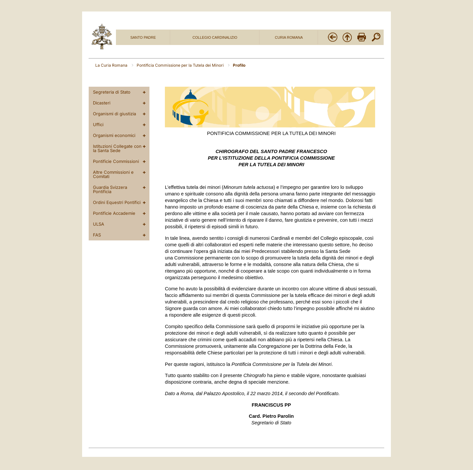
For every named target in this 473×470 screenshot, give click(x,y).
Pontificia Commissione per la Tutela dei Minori (181, 65)
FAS (97, 234)
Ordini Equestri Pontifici (117, 202)
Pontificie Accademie (114, 213)
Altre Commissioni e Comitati (113, 174)
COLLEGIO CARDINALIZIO (214, 37)
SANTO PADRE (143, 37)
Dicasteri (101, 102)
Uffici (98, 124)
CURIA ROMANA (289, 37)
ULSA (98, 224)
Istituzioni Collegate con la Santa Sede (117, 148)
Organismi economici (114, 135)
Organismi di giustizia (114, 113)
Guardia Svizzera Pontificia (110, 189)
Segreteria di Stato (111, 92)
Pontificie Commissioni (116, 161)
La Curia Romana (111, 65)
